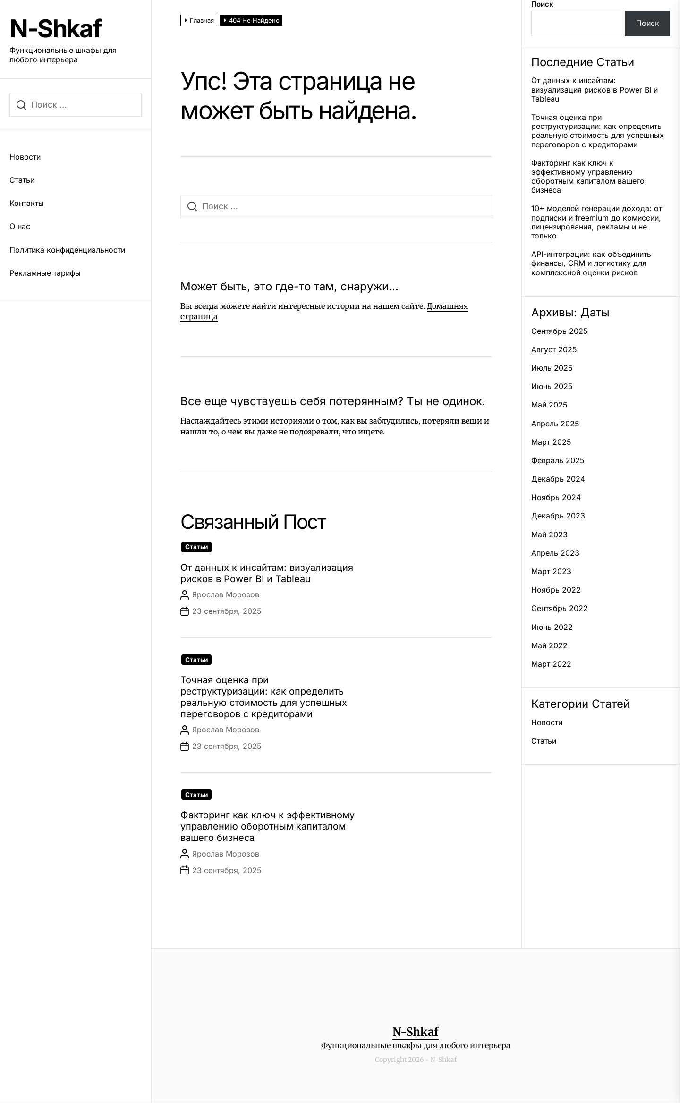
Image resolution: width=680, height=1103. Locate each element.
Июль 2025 (552, 368)
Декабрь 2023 (558, 515)
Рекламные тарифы (45, 273)
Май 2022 (549, 645)
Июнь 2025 (552, 386)
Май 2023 (549, 534)
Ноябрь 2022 (556, 589)
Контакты (26, 203)
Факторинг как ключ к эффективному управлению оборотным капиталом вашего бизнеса (267, 826)
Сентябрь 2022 (559, 608)
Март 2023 (551, 571)
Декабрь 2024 (558, 479)
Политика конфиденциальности (67, 250)
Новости (25, 156)
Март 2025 (551, 442)
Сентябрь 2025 (559, 331)
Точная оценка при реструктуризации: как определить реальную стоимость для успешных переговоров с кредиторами (263, 697)
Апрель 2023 (555, 553)
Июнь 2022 (552, 627)
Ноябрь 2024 (556, 497)
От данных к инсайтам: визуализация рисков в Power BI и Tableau (266, 573)
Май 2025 (549, 404)
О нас (19, 226)
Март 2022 (551, 664)
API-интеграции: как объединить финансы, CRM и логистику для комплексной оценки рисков (591, 263)
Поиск (542, 4)
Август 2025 (554, 349)
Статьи (21, 180)
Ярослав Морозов (225, 594)
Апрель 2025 (555, 423)
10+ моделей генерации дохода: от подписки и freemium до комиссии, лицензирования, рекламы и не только (596, 222)
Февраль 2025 (558, 460)
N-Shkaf (55, 28)
